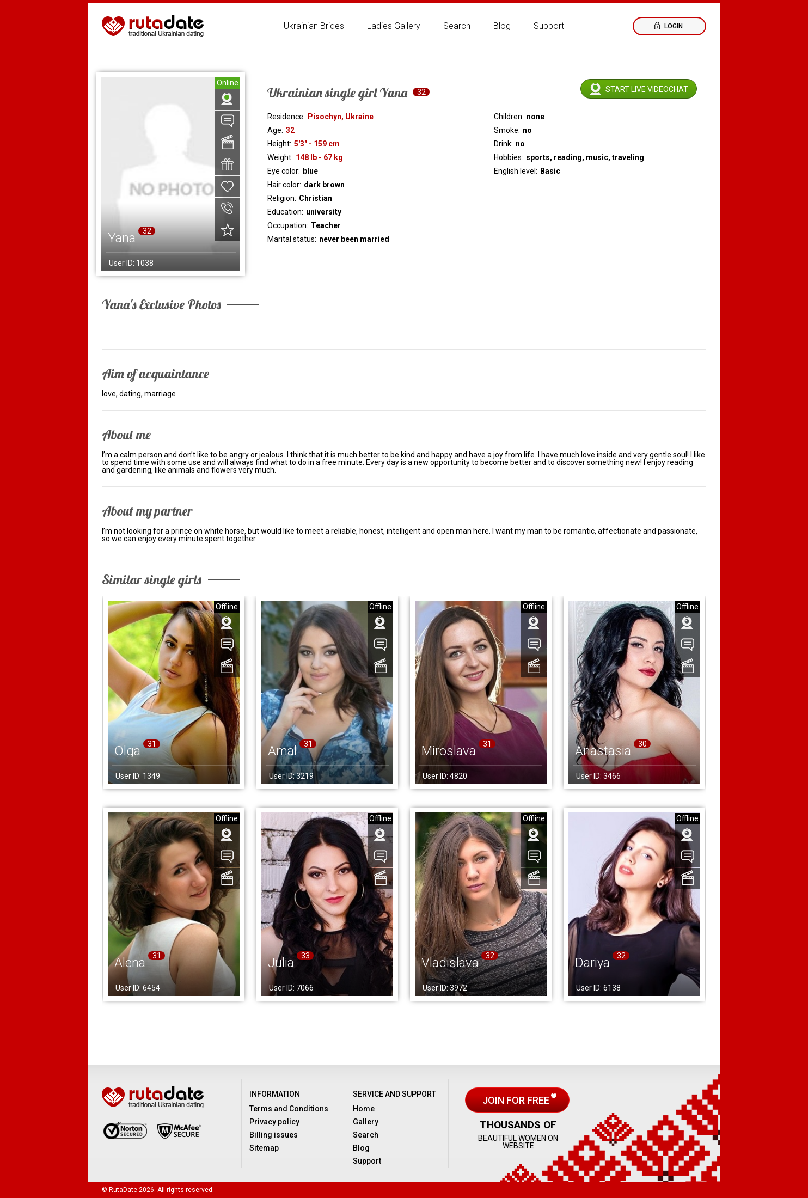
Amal (282, 751)
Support (549, 26)
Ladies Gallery (393, 26)
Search (456, 26)
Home (364, 1108)
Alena (129, 962)
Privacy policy (274, 1121)
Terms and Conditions (288, 1108)
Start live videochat (646, 89)
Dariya (592, 962)
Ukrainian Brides (314, 26)
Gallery (365, 1121)
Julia (281, 962)
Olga (127, 751)
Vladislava (450, 962)
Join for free (517, 1100)
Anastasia (603, 751)
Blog (502, 26)
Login (673, 26)
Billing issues (273, 1134)
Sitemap (264, 1148)
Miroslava (448, 751)
